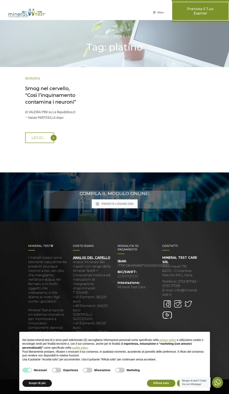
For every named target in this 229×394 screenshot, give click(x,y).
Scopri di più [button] (37, 383)
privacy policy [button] (167, 339)
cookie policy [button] (80, 347)
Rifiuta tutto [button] (161, 383)
